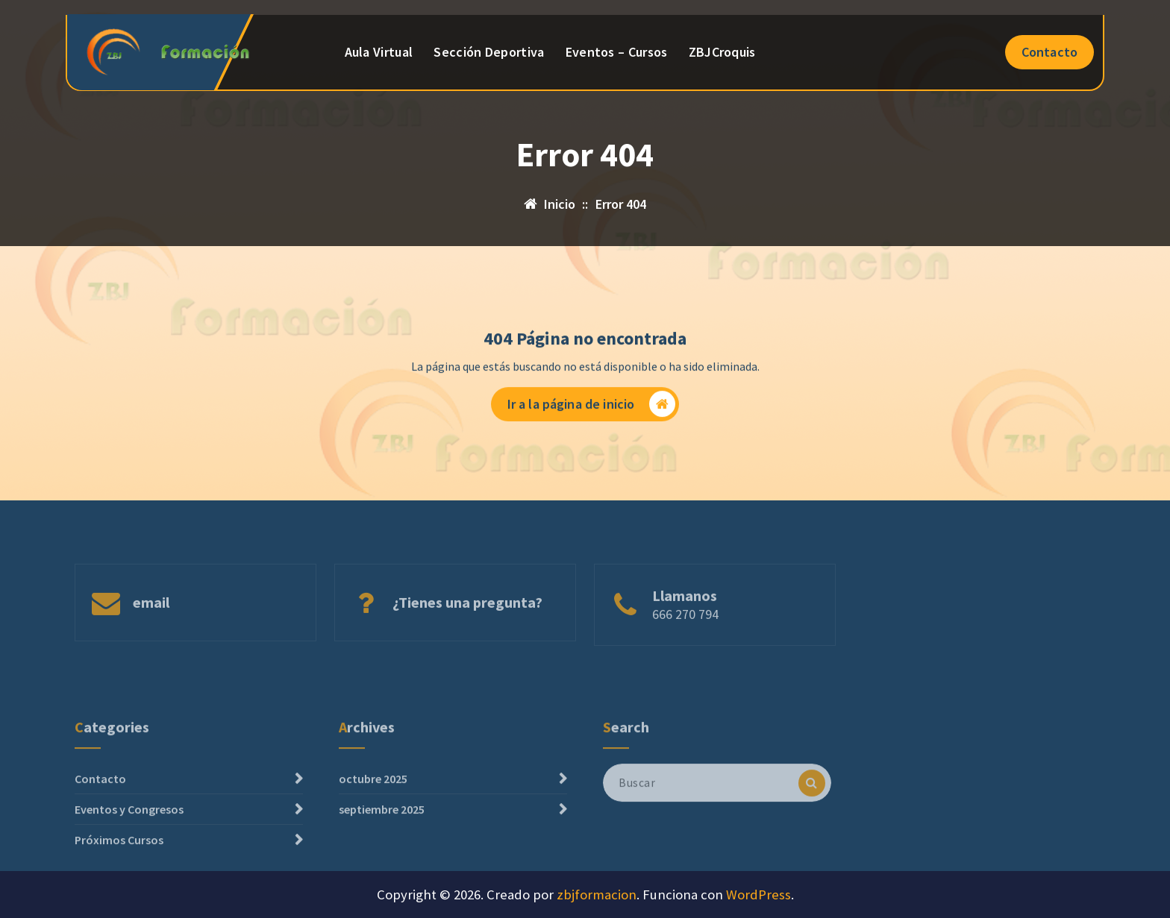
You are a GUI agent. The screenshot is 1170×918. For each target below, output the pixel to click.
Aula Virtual (379, 51)
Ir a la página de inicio (591, 407)
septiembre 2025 (382, 836)
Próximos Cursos (119, 867)
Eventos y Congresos (129, 836)
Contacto (1049, 51)
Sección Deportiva (489, 51)
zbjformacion (596, 894)
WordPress (758, 894)
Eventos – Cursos (617, 51)
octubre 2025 (373, 806)
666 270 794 (685, 630)
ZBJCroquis (722, 51)
